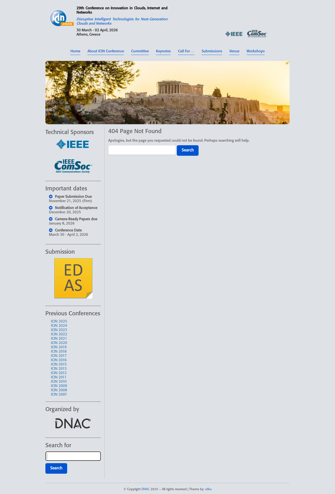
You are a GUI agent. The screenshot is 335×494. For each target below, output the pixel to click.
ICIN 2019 (59, 347)
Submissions (212, 51)
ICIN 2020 (59, 343)
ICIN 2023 (59, 330)
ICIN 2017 (59, 356)
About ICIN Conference (105, 51)
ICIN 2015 (59, 364)
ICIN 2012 (59, 373)
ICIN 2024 (59, 326)
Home (75, 51)
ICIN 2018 (59, 352)
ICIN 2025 (59, 321)
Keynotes (163, 51)
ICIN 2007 (59, 395)
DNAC (145, 489)
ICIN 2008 (59, 390)
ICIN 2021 (59, 339)
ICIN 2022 (59, 334)
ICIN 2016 (59, 360)
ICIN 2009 (59, 386)
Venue (234, 51)
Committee (140, 51)
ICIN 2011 (59, 377)
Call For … (186, 51)
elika (208, 489)
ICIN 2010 (59, 382)
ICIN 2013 (59, 369)
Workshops (256, 51)
